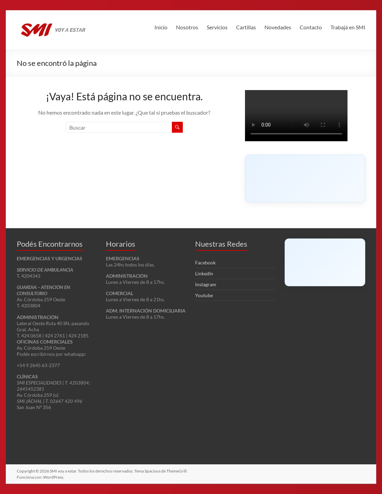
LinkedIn (204, 273)
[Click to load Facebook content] (305, 178)
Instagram (205, 284)
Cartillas (246, 27)
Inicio (160, 27)
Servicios (217, 27)
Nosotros (187, 27)
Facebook (205, 262)
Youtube (204, 295)
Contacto (311, 27)
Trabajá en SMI (347, 27)
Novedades (277, 27)
